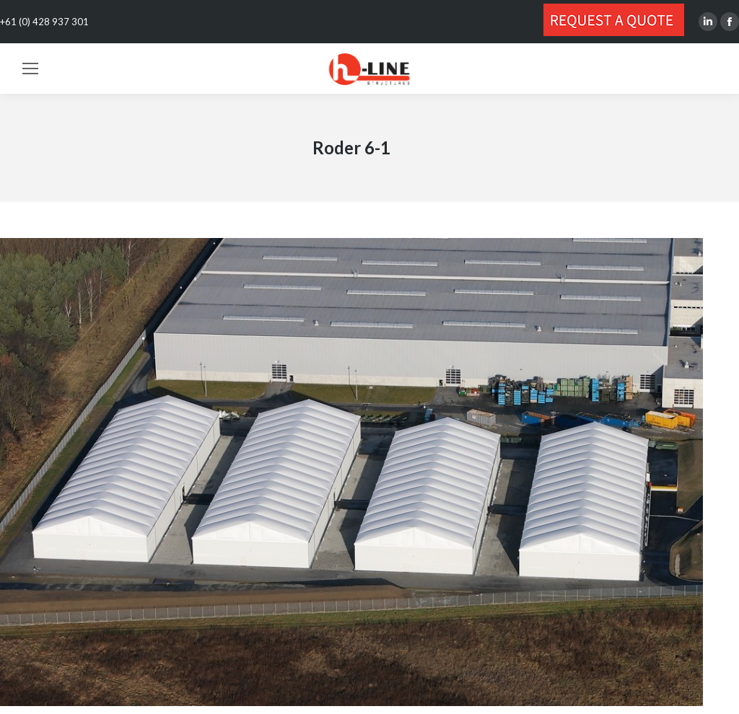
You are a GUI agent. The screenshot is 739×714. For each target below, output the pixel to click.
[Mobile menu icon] (30, 68)
